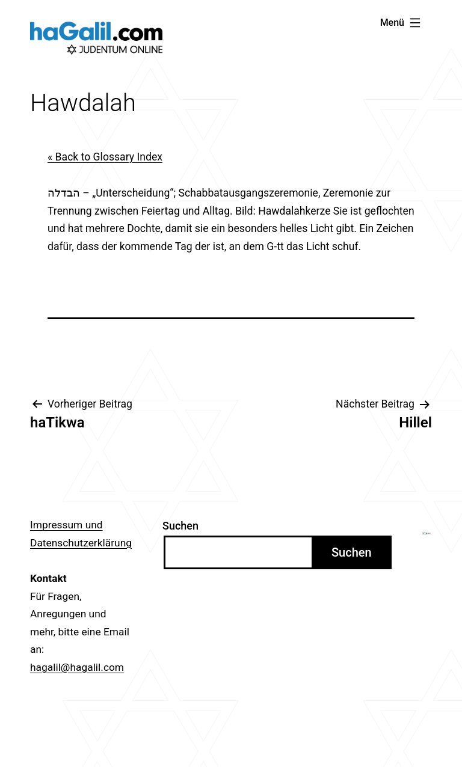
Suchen (180, 525)
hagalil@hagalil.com (77, 667)
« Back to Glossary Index (105, 157)
